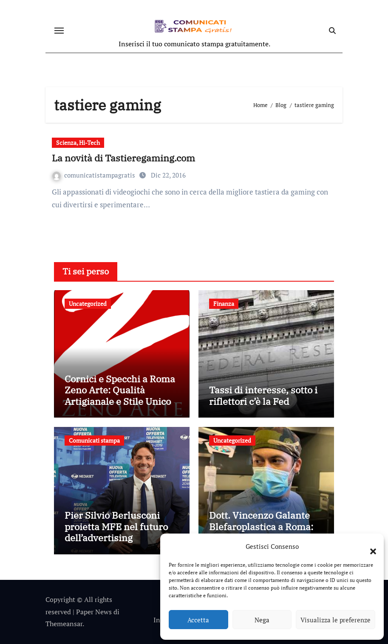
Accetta (198, 620)
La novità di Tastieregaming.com (123, 158)
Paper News (94, 611)
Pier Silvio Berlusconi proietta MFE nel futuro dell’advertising (116, 526)
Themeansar (63, 623)
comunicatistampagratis (94, 175)
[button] (369, 546)
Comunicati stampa (94, 440)
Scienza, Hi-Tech (78, 142)
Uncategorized (88, 303)
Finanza (223, 303)
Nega (262, 620)
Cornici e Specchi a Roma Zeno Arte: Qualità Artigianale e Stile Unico (120, 390)
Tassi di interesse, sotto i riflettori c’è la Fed (263, 395)
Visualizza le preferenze (335, 620)
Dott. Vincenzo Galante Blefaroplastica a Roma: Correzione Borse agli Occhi (261, 532)
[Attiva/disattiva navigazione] (59, 30)
